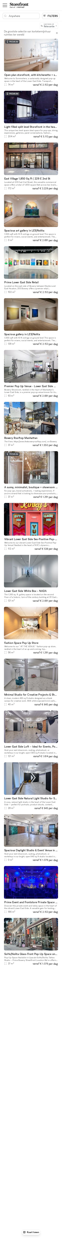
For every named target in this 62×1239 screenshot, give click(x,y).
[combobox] (49, 26)
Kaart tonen (31, 1232)
